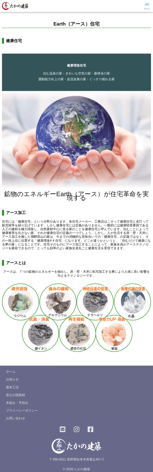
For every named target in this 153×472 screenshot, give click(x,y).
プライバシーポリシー (22, 411)
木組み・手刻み (17, 404)
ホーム (11, 372)
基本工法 (12, 388)
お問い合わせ (15, 419)
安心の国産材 (15, 396)
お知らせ (12, 380)
